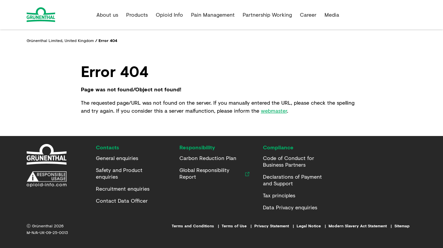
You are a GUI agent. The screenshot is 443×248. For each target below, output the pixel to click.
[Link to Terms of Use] (238, 226)
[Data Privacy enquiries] (290, 207)
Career (308, 14)
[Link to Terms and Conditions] (197, 226)
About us (107, 14)
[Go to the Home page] (59, 14)
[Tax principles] (279, 195)
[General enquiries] (117, 158)
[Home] (47, 154)
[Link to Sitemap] (405, 226)
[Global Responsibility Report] (210, 173)
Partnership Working (267, 14)
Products (137, 14)
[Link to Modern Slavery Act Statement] (361, 226)
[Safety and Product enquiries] (129, 173)
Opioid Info (169, 14)
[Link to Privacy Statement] (275, 226)
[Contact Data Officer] (122, 200)
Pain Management (213, 14)
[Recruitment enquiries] (122, 188)
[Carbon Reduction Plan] (207, 158)
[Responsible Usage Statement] (47, 179)
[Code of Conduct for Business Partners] (297, 161)
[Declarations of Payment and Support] (297, 180)
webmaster (274, 110)
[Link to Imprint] (313, 226)
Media (332, 14)
